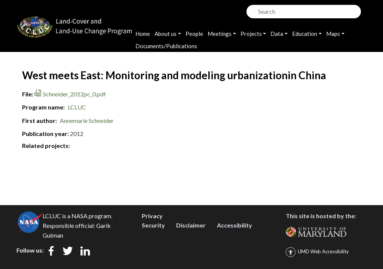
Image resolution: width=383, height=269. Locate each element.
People (194, 33)
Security (153, 225)
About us (165, 33)
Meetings (220, 33)
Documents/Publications (166, 46)
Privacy (152, 215)
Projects (251, 33)
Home (142, 33)
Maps (333, 33)
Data (276, 33)
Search (251, 9)
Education (304, 33)
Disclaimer (191, 225)
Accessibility (234, 225)
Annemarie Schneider (87, 120)
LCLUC (77, 107)
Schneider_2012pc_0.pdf (74, 94)
